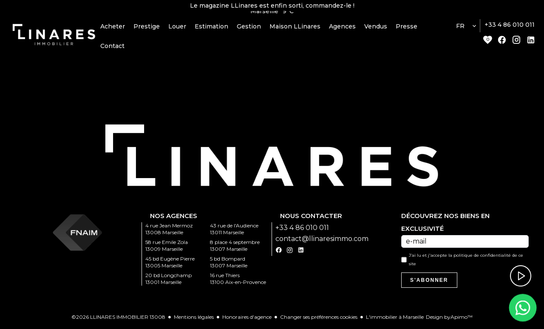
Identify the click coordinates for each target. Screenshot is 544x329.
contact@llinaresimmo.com (321, 241)
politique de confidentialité (482, 257)
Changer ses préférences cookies (318, 319)
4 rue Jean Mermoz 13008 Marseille (169, 231)
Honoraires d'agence (247, 319)
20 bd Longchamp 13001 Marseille (168, 280)
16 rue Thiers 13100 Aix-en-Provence (238, 280)
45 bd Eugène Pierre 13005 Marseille (170, 264)
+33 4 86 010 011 (509, 27)
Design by (449, 319)
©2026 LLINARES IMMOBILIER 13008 (118, 319)
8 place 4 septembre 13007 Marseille (235, 247)
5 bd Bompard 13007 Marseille (228, 264)
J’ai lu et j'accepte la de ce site (466, 262)
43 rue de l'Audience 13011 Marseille (234, 231)
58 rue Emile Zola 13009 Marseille (166, 247)
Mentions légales (194, 319)
